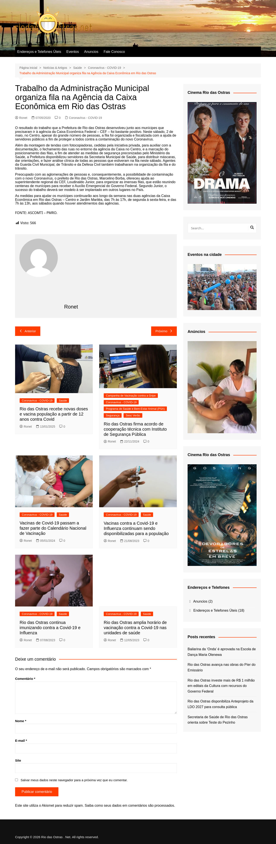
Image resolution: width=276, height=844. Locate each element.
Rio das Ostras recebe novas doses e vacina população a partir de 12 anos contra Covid (54, 414)
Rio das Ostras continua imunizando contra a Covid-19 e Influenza (50, 627)
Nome (20, 721)
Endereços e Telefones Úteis (39, 52)
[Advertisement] (118, 271)
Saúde (63, 400)
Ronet (21, 118)
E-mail (21, 740)
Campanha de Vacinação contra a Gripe (131, 395)
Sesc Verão (133, 415)
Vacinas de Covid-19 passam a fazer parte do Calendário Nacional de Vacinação (53, 528)
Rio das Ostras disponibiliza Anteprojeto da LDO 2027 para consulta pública (220, 704)
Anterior (27, 331)
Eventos (72, 52)
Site (18, 760)
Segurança (112, 415)
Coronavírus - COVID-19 (85, 118)
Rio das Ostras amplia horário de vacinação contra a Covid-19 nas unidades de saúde (135, 627)
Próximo (163, 331)
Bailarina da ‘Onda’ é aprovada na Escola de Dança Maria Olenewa (222, 652)
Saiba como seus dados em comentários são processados (129, 805)
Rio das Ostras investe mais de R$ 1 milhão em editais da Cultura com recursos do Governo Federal (221, 686)
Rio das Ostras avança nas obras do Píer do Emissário (222, 667)
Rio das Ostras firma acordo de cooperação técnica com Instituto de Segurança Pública (135, 429)
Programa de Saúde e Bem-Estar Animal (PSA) (135, 408)
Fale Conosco (114, 52)
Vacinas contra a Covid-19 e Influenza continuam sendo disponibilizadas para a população (136, 528)
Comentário (25, 678)
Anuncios (91, 52)
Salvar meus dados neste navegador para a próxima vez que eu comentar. (73, 780)
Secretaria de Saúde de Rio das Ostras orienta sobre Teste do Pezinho (218, 719)
